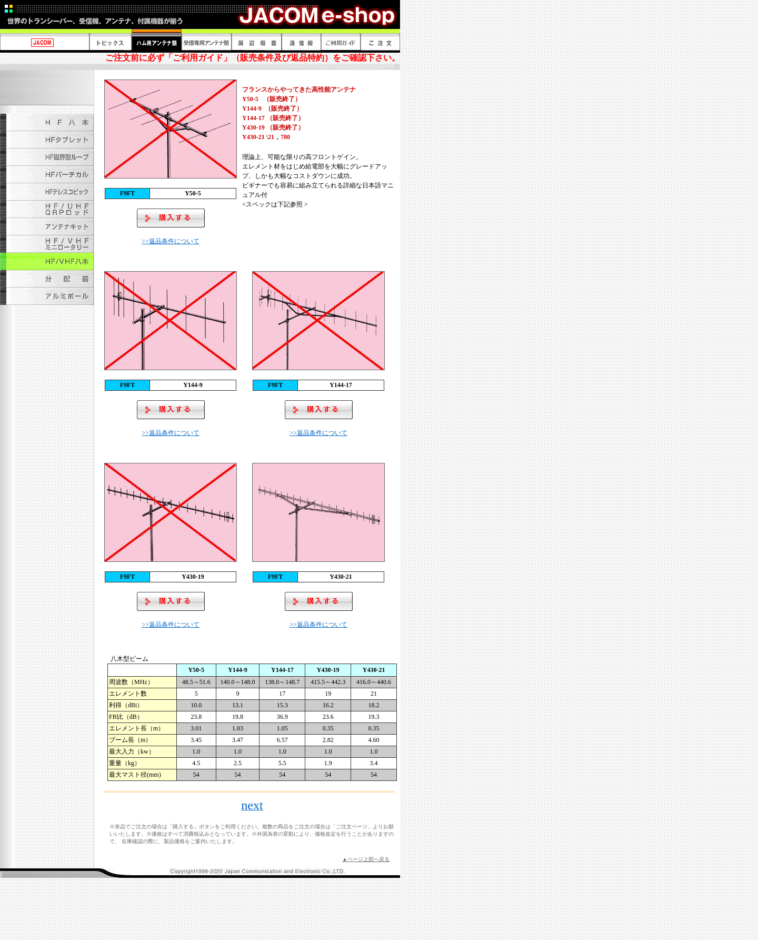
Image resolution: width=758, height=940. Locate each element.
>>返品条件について (171, 241)
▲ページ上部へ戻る (366, 859)
